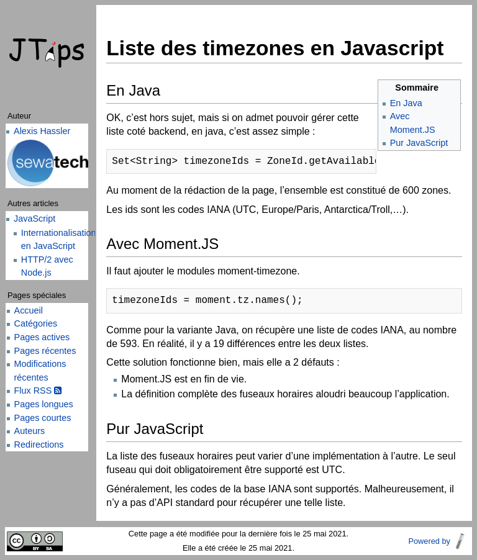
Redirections (39, 444)
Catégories (36, 323)
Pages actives (42, 337)
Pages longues (43, 404)
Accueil (28, 310)
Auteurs (29, 431)
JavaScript (34, 219)
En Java (406, 103)
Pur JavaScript (419, 143)
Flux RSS (38, 390)
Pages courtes (42, 418)
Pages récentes (45, 351)
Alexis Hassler (42, 131)
